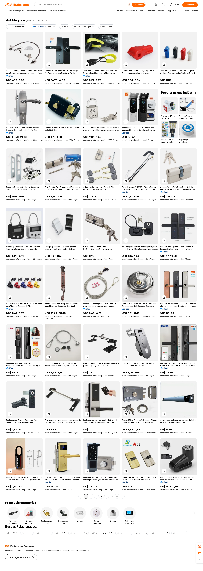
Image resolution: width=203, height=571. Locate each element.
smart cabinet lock (160, 533)
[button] (129, 4)
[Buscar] (138, 5)
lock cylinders (179, 533)
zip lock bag (141, 533)
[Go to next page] (122, 496)
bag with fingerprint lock (102, 533)
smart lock (12, 533)
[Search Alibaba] (81, 4)
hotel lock (27, 533)
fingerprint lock (124, 533)
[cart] (164, 5)
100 (117, 496)
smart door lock (44, 533)
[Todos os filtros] (16, 26)
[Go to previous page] (80, 496)
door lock (60, 533)
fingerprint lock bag (78, 533)
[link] (199, 546)
